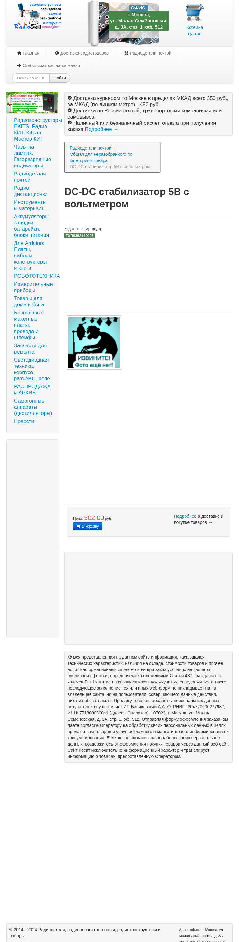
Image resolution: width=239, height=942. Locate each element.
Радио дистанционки (31, 191)
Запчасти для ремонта (30, 349)
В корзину (88, 526)
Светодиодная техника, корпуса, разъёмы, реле (32, 369)
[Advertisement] (32, 539)
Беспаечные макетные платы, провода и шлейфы (29, 325)
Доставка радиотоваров (82, 53)
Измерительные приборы (33, 287)
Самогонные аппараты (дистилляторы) (33, 407)
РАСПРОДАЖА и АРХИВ (32, 390)
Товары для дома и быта (29, 301)
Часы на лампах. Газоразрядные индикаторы (32, 156)
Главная (28, 53)
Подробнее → (102, 129)
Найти (60, 77)
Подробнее (185, 516)
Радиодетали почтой (147, 53)
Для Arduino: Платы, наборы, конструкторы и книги (30, 255)
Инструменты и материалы (30, 205)
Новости (24, 421)
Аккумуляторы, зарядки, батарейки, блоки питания (32, 226)
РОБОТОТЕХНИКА (34, 276)
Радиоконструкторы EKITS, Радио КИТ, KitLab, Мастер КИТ (34, 129)
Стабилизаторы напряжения (48, 65)
